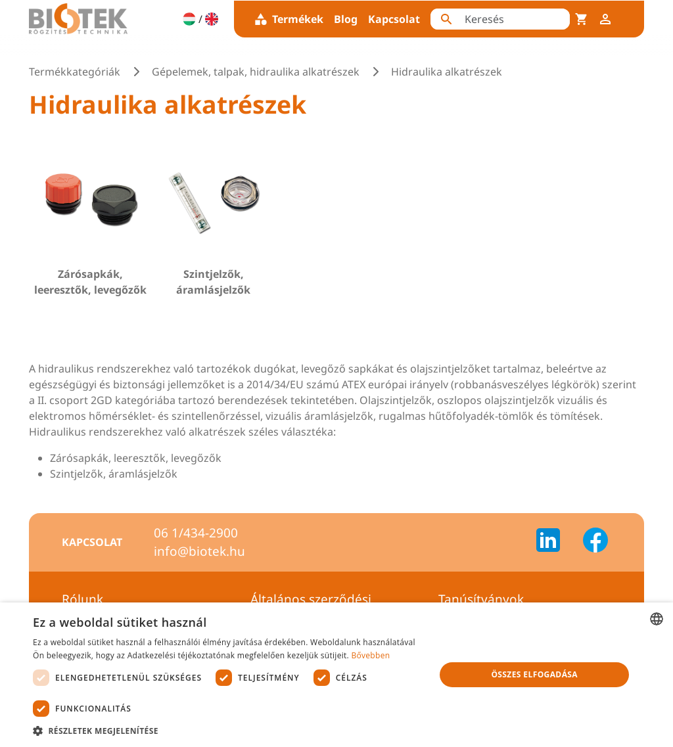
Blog (346, 19)
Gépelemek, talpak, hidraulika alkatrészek (256, 71)
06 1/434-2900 (196, 532)
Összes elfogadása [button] (534, 674)
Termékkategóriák (74, 71)
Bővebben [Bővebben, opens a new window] (370, 655)
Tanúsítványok (481, 599)
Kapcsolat (394, 19)
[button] (228, 730)
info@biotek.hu (199, 551)
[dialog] (336, 674)
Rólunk (82, 599)
